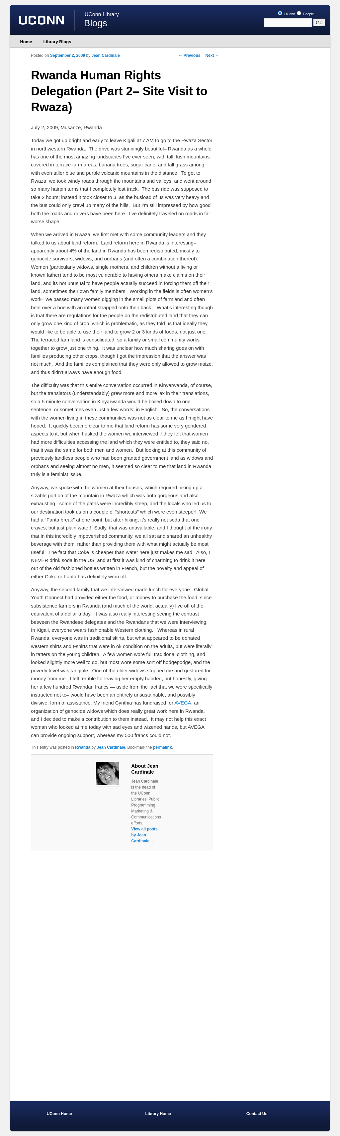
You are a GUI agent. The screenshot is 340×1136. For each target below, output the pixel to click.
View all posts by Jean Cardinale (144, 835)
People (305, 14)
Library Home (158, 1113)
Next (212, 55)
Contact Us (256, 1113)
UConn (286, 14)
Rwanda (82, 747)
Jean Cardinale (106, 55)
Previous (189, 55)
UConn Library (102, 14)
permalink (162, 747)
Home (26, 41)
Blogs (95, 23)
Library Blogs (57, 41)
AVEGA (182, 703)
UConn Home (59, 1113)
